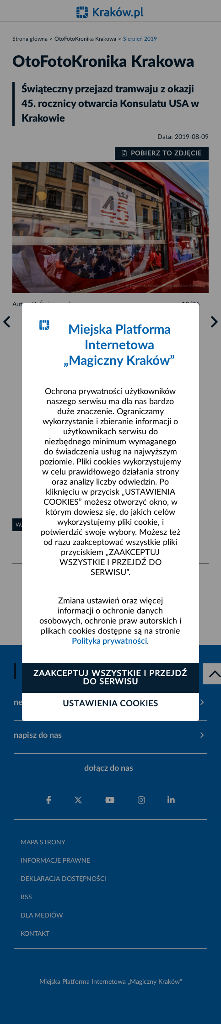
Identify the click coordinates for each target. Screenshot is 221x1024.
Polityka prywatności (109, 641)
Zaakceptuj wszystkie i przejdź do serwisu (110, 678)
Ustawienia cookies (110, 704)
